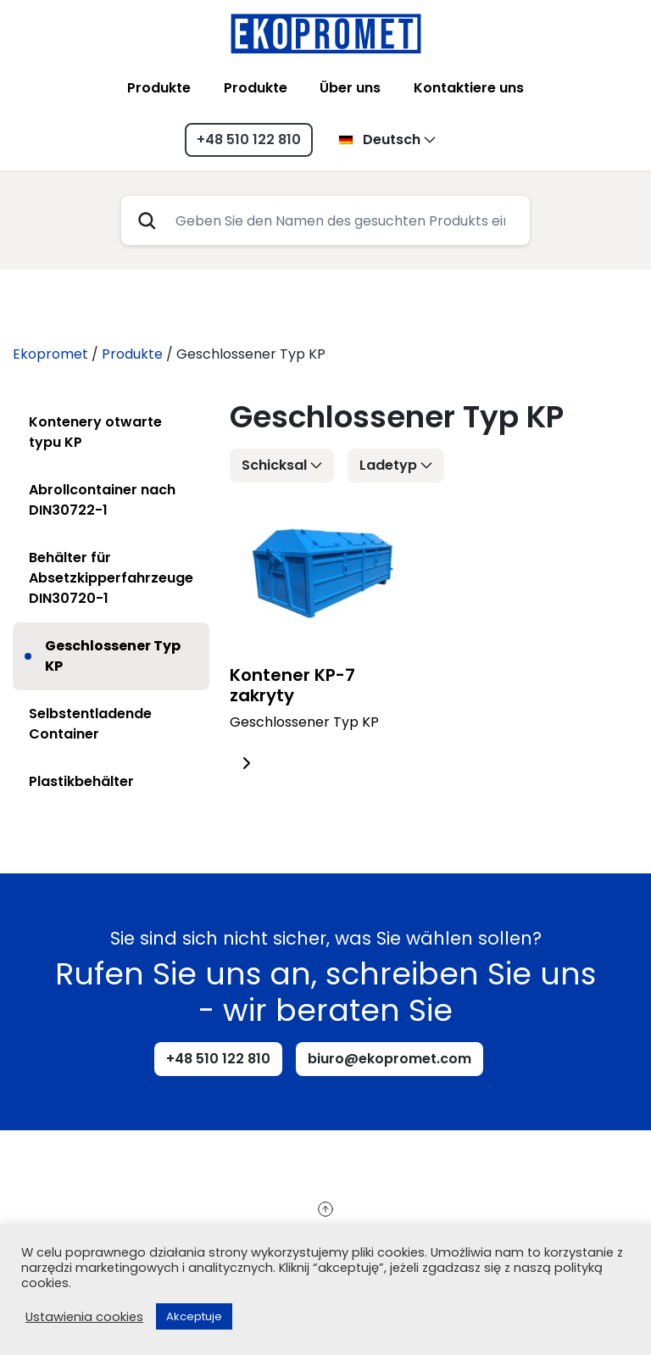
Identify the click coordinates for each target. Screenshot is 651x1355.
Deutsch (379, 139)
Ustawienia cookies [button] (84, 1316)
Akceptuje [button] (194, 1316)
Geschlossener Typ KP (113, 656)
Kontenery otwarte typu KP (95, 432)
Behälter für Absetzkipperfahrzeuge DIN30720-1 (111, 578)
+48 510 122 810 (249, 139)
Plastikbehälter (81, 781)
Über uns (350, 88)
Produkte (159, 88)
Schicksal (274, 465)
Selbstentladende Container (90, 724)
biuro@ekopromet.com (389, 1058)
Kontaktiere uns (469, 88)
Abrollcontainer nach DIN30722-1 (102, 500)
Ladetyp (388, 465)
